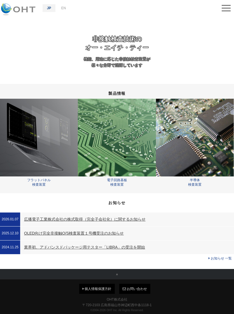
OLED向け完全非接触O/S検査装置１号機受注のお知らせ (74, 233)
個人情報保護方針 (97, 289)
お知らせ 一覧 (220, 258)
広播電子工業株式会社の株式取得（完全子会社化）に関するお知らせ (85, 219)
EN (63, 8)
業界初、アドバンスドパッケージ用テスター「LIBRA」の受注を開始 (84, 247)
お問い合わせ (135, 289)
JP (49, 8)
